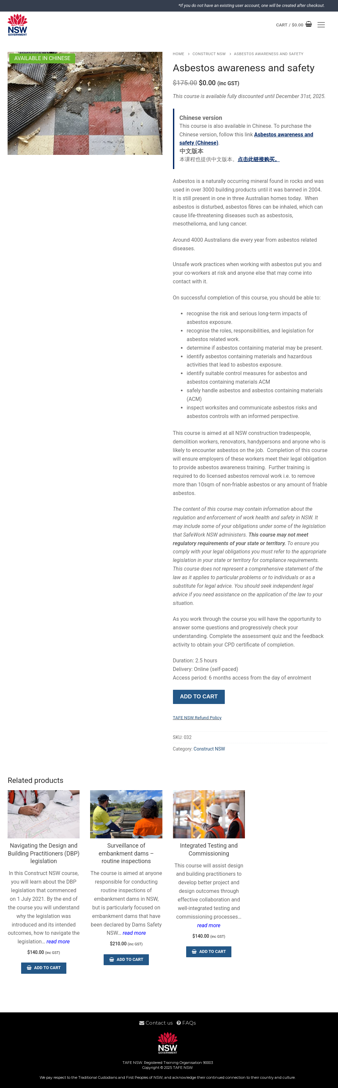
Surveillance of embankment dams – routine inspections (126, 853)
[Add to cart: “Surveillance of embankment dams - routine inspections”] (126, 959)
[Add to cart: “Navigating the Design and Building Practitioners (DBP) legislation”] (43, 968)
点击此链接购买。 (259, 159)
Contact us (158, 1023)
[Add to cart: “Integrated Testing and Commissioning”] (208, 951)
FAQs (186, 1023)
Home (179, 54)
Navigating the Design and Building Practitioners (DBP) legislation (44, 853)
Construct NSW (209, 54)
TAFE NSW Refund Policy (197, 717)
